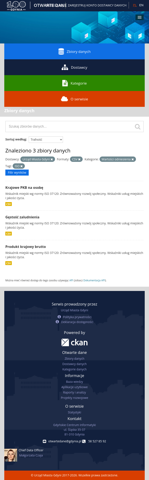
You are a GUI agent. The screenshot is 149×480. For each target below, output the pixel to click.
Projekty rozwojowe (74, 398)
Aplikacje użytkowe (74, 387)
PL (135, 5)
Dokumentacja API (94, 280)
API (71, 280)
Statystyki (74, 412)
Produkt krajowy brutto (25, 246)
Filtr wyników (17, 172)
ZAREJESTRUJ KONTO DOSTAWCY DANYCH (97, 5)
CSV (8, 204)
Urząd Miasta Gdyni (74, 310)
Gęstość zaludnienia (22, 217)
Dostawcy (74, 67)
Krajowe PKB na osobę (24, 187)
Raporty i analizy (74, 392)
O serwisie (74, 99)
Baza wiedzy (74, 382)
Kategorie (74, 83)
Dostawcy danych (74, 364)
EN (141, 5)
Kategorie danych (74, 369)
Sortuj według (15, 139)
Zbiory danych (74, 51)
